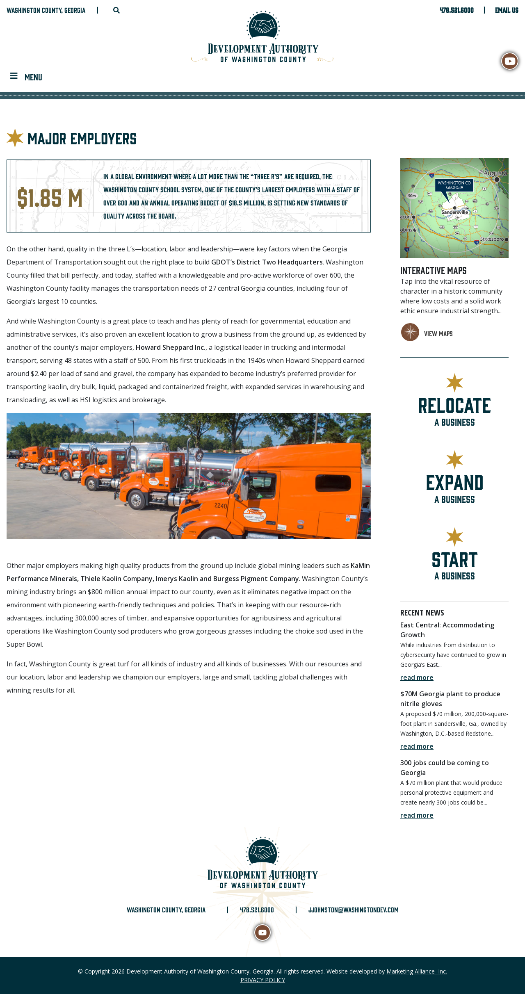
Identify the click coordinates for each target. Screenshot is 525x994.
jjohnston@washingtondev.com (353, 909)
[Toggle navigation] (26, 76)
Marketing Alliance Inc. (416, 971)
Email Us (506, 10)
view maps (438, 333)
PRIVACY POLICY (262, 980)
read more (417, 677)
